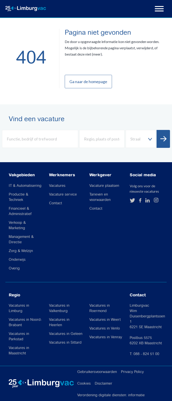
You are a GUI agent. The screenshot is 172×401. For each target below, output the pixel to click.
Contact (55, 203)
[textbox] (140, 139)
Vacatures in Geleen (65, 334)
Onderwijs (17, 260)
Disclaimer (103, 384)
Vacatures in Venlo (104, 328)
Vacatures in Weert (105, 320)
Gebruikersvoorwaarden (97, 372)
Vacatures (57, 186)
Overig (14, 268)
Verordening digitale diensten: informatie (111, 395)
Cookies (84, 384)
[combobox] (140, 139)
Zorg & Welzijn (21, 251)
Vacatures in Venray (105, 337)
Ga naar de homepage (88, 81)
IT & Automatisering (25, 186)
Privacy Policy (132, 372)
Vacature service (63, 194)
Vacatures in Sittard (65, 343)
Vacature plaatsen (104, 186)
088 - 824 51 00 (146, 354)
